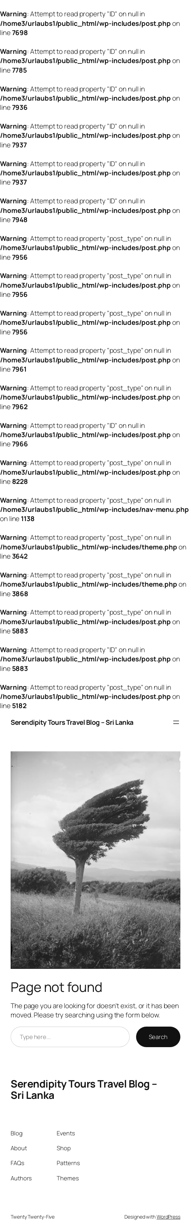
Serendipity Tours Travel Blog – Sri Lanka (72, 722)
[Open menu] (176, 722)
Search (158, 1037)
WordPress (168, 1216)
